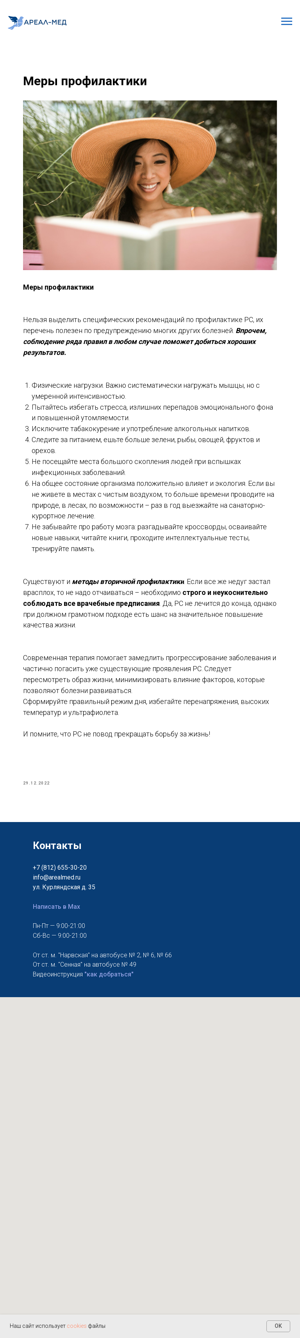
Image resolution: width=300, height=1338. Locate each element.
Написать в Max (56, 906)
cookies (77, 1326)
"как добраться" (109, 974)
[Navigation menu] (286, 21)
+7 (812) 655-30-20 (60, 867)
